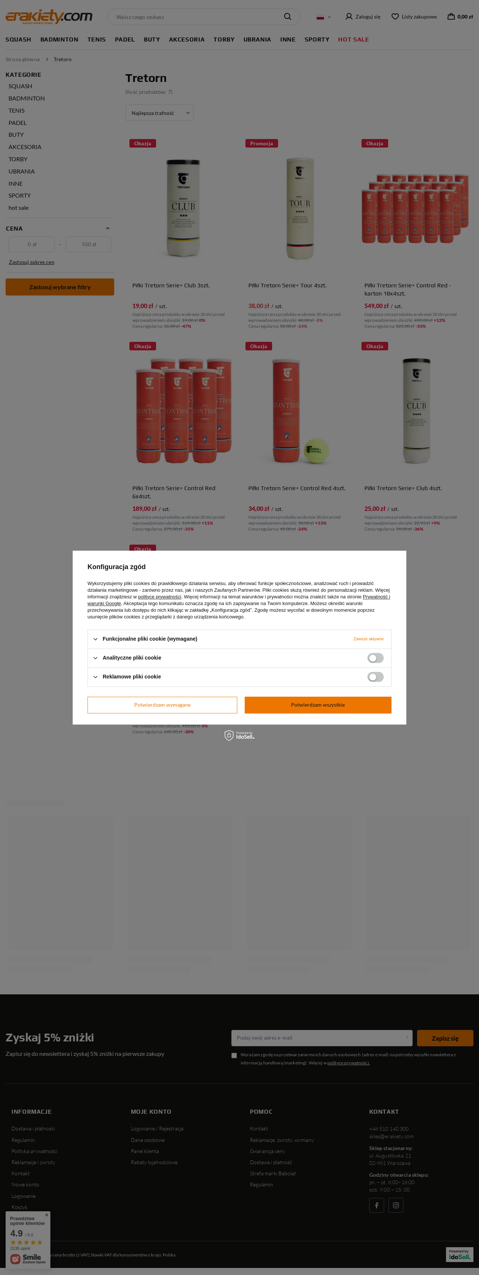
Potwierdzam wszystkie (318, 704)
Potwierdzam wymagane (162, 704)
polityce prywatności (159, 596)
